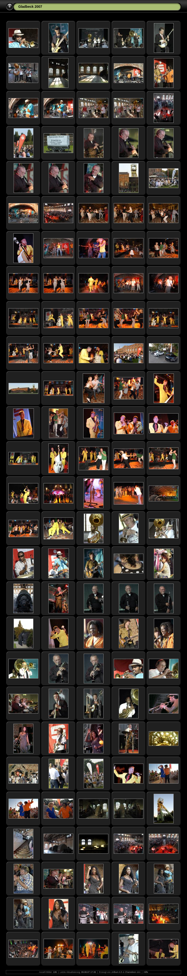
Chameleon (130, 972)
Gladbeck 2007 (30, 7)
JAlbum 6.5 (116, 972)
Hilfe (146, 972)
